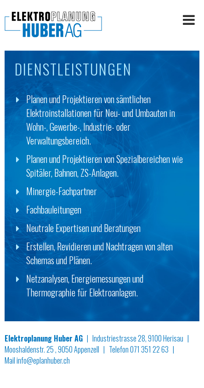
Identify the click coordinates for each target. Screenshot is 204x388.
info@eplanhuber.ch (43, 360)
